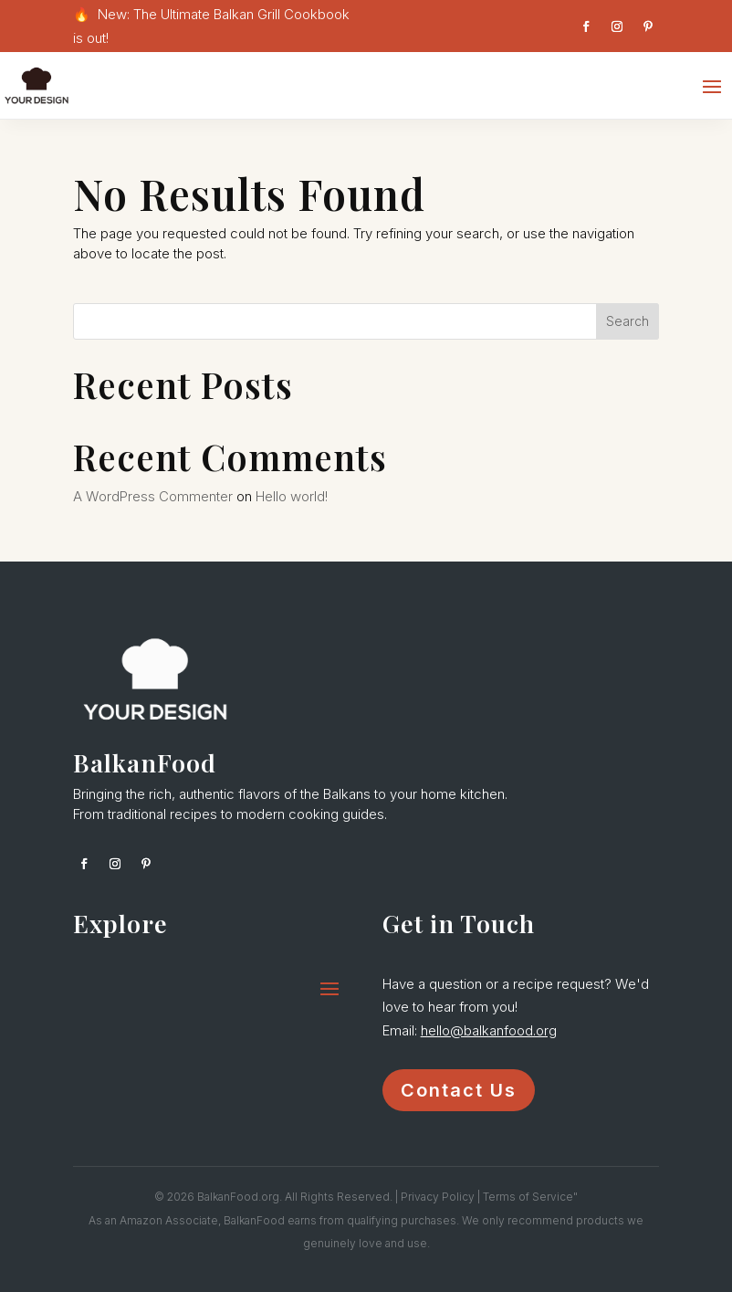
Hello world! (292, 496)
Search (627, 321)
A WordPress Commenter (153, 496)
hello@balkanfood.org (489, 1030)
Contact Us (459, 1090)
